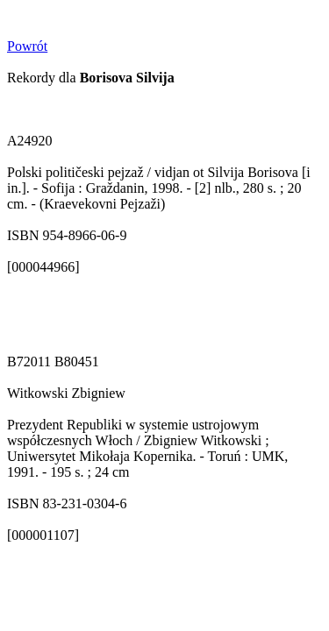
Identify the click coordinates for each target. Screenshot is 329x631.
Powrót (27, 46)
